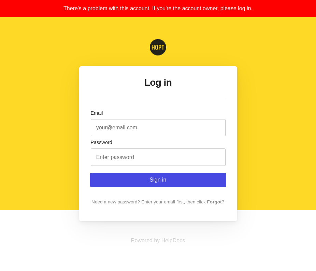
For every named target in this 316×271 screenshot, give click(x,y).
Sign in (158, 180)
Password (101, 142)
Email (97, 113)
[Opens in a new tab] (158, 240)
